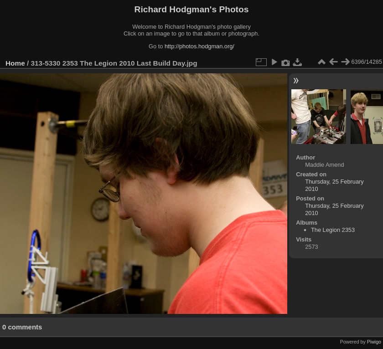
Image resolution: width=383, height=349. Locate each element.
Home (15, 63)
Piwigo (374, 341)
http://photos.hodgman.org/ (199, 46)
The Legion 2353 (333, 229)
